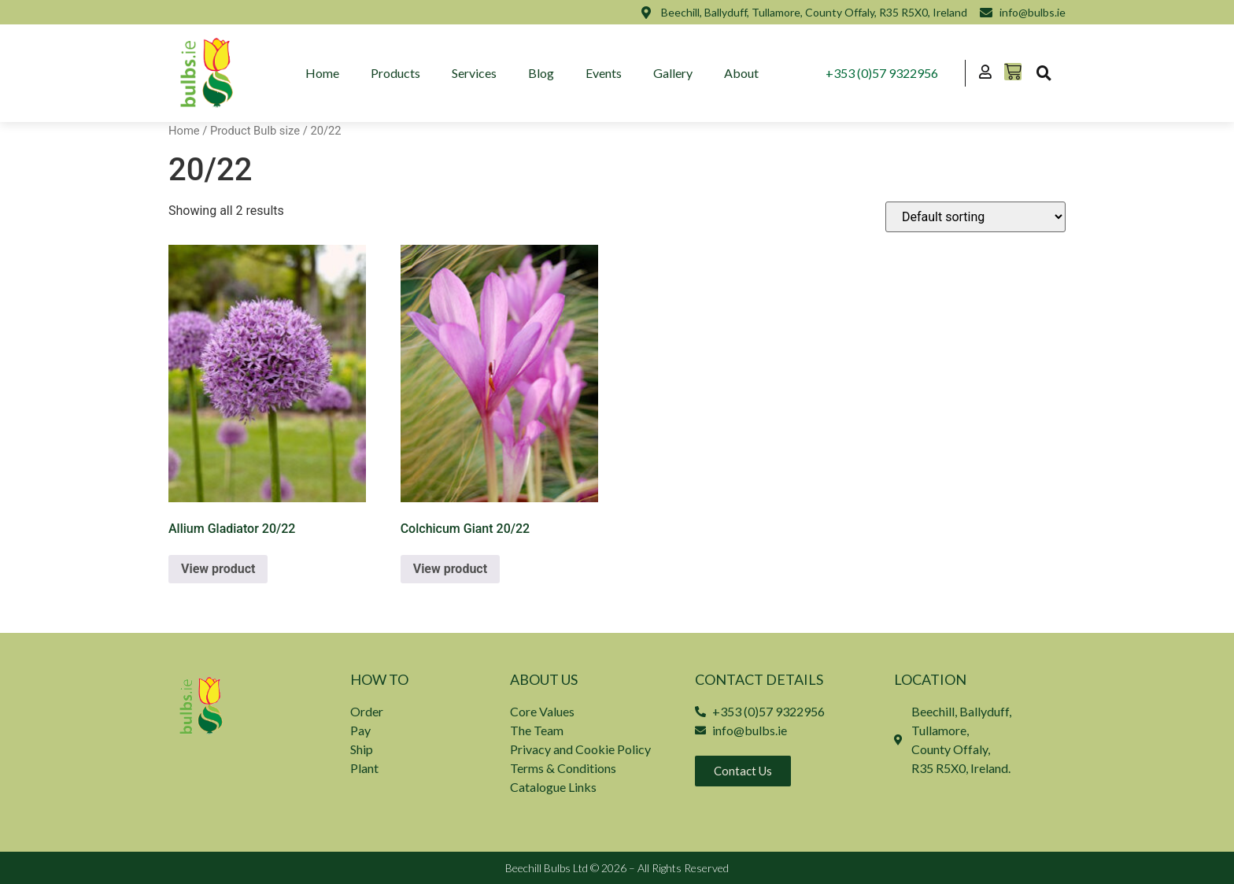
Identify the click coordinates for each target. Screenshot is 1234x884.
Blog (541, 72)
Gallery (673, 72)
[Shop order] (975, 217)
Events (604, 72)
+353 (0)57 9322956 (882, 72)
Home (322, 72)
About (741, 72)
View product (218, 568)
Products (395, 72)
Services (474, 72)
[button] (1043, 73)
